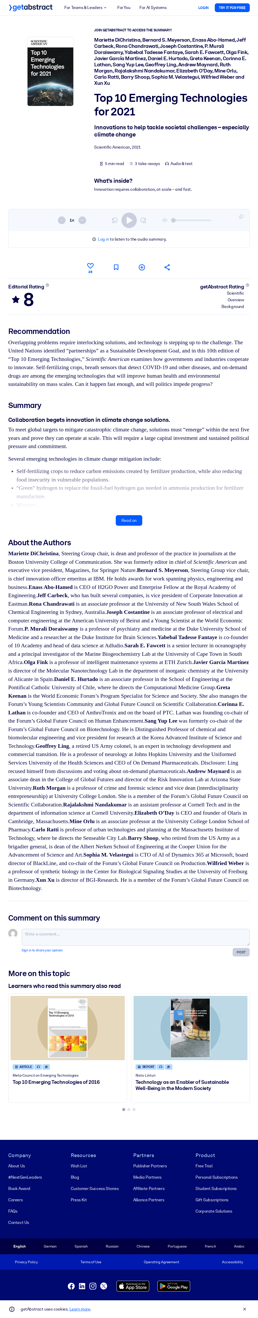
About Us (16, 1166)
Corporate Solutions (213, 1211)
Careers (15, 1199)
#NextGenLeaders (25, 1177)
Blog (75, 1177)
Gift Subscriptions (211, 1199)
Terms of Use (91, 1262)
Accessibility (232, 1262)
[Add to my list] (142, 267)
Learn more (79, 1309)
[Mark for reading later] (116, 267)
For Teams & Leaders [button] (86, 8)
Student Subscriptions (216, 1188)
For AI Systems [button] (152, 7)
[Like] (90, 267)
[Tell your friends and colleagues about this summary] (167, 267)
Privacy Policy (26, 1262)
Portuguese (177, 1246)
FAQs (12, 1211)
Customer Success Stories (95, 1188)
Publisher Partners (150, 1166)
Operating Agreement (161, 1262)
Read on (129, 520)
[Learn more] (47, 285)
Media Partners (147, 1177)
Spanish (81, 1246)
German (50, 1246)
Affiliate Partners (149, 1188)
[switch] (129, 220)
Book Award (19, 1188)
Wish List (79, 1166)
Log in (103, 239)
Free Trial (203, 1166)
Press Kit (79, 1199)
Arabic (239, 1246)
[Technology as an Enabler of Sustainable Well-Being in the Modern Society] (191, 1028)
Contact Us (18, 1222)
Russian (112, 1246)
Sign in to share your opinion (42, 950)
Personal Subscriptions (216, 1177)
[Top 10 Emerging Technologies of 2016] (68, 1028)
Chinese (143, 1246)
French (210, 1246)
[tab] (123, 1109)
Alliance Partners (148, 1199)
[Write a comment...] (136, 937)
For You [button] (123, 7)
